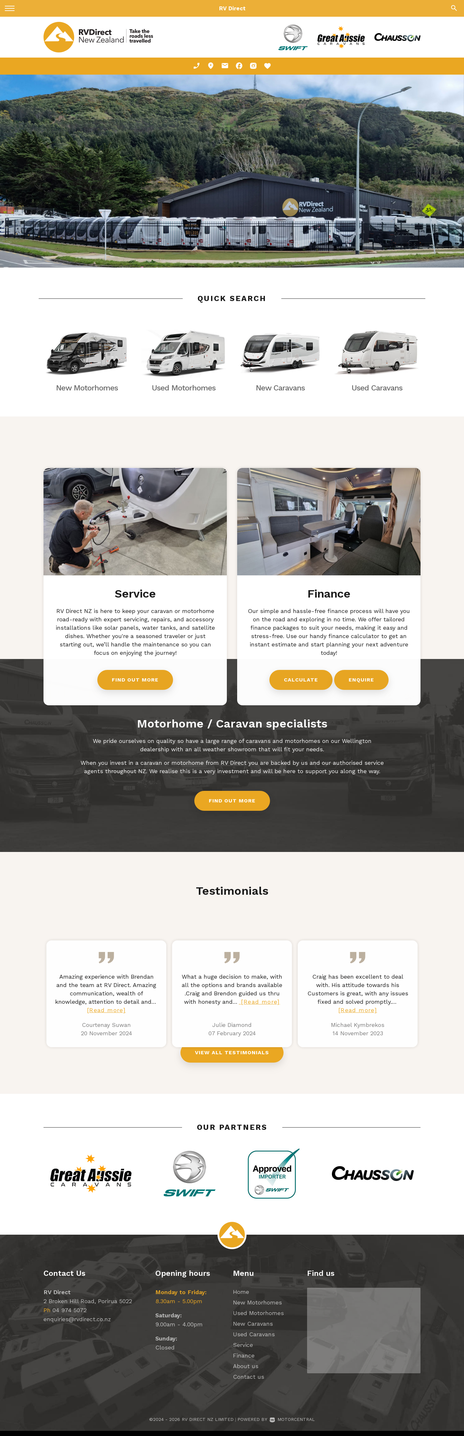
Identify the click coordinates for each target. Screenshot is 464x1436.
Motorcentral (292, 1424)
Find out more (232, 807)
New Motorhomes (257, 1307)
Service (243, 1350)
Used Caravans (254, 1339)
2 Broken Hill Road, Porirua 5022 (88, 1306)
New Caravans (253, 1328)
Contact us (248, 1381)
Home (241, 1297)
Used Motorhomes (258, 1318)
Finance (244, 1360)
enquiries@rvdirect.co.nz (77, 1324)
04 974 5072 (70, 1315)
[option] (232, 171)
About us (245, 1371)
